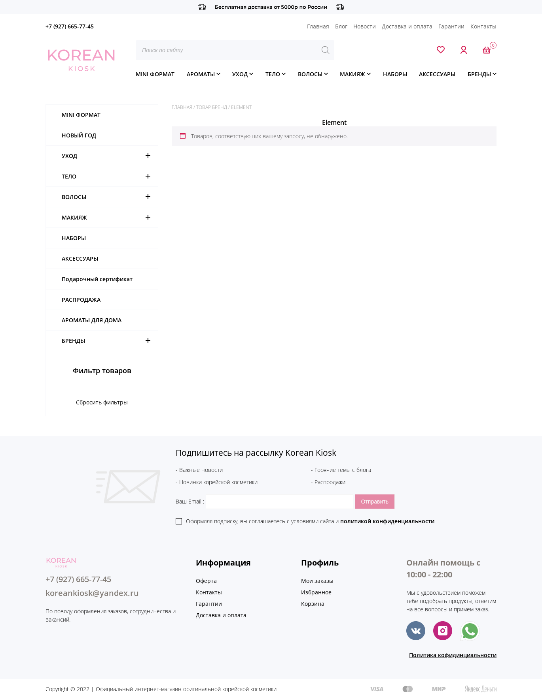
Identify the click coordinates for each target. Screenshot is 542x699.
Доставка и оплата (407, 26)
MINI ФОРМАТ (155, 74)
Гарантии (451, 26)
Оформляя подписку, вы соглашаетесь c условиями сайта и (310, 521)
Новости (364, 26)
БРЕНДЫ (479, 74)
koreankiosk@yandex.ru (92, 593)
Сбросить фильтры (102, 402)
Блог (341, 26)
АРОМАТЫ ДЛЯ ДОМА (91, 320)
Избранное (316, 592)
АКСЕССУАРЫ (437, 74)
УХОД (240, 74)
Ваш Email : (265, 501)
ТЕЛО (272, 74)
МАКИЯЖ (352, 74)
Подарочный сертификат (97, 279)
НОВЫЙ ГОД (79, 135)
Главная (318, 26)
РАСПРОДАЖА (81, 299)
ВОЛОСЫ (310, 74)
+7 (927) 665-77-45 (69, 26)
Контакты (483, 26)
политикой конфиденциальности (387, 521)
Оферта (206, 580)
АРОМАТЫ (201, 74)
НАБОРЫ (395, 74)
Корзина (312, 603)
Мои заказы (317, 580)
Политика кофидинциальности (453, 655)
